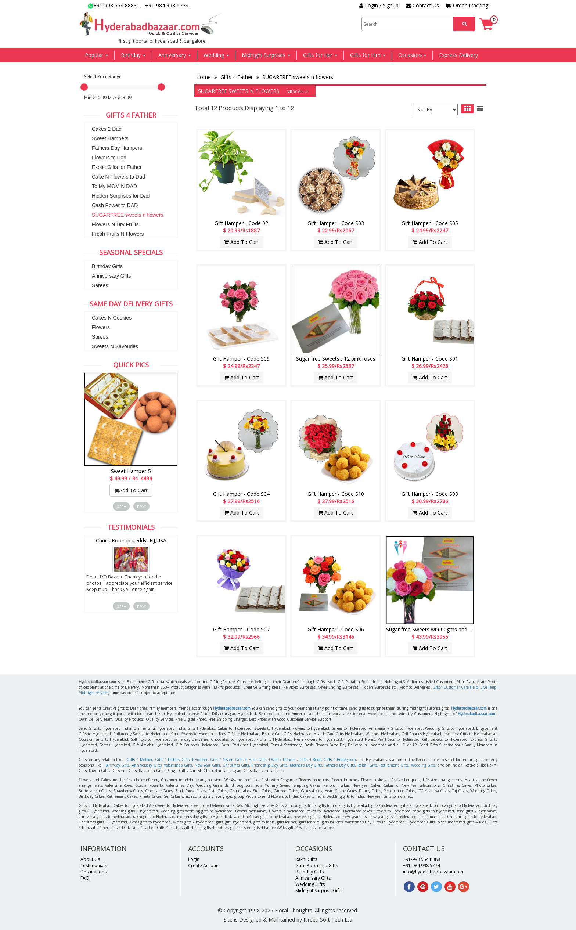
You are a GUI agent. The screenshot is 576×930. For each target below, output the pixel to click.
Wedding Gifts (423, 765)
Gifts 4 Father (236, 76)
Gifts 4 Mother (139, 759)
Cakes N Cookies (112, 318)
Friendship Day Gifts (269, 765)
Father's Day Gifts (339, 765)
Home (204, 76)
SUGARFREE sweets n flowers (127, 215)
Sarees (100, 285)
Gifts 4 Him (245, 759)
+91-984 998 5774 (166, 5)
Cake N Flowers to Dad (118, 177)
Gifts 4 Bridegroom (340, 759)
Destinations (93, 872)
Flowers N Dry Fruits (115, 224)
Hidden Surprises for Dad (121, 196)
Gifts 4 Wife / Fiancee (276, 759)
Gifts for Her (320, 54)
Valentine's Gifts (178, 765)
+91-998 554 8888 (112, 5)
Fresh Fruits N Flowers (118, 234)
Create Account (204, 865)
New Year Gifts (207, 765)
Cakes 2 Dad (107, 129)
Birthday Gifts (107, 266)
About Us (90, 859)
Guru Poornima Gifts (316, 865)
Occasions (412, 54)
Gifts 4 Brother (194, 759)
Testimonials (93, 865)
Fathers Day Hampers (117, 148)
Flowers (101, 327)
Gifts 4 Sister (221, 759)
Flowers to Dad (109, 158)
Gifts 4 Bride (310, 759)
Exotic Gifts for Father (116, 167)
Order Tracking (467, 5)
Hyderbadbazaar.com (469, 708)
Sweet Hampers (110, 138)
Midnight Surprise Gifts (318, 890)
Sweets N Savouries (115, 346)
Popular (96, 54)
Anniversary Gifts (111, 276)
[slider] (84, 87)
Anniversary (174, 54)
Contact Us (422, 5)
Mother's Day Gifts (306, 765)
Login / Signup (379, 5)
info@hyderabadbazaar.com (433, 872)
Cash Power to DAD (115, 205)
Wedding (216, 54)
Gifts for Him (368, 54)
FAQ (84, 878)
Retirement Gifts (393, 765)
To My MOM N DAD (114, 186)
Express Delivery (458, 54)
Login (193, 859)
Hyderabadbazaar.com (232, 708)
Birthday (133, 54)
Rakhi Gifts (367, 765)
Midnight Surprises (266, 54)
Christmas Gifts (236, 765)
